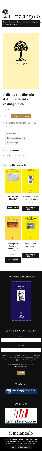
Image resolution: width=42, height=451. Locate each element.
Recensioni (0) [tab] (12, 143)
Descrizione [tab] (12, 133)
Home (5, 22)
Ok (12, 447)
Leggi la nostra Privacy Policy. (25, 360)
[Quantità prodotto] (6, 116)
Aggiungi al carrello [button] (30, 208)
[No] (39, 444)
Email (21, 346)
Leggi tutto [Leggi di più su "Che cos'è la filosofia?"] (13, 207)
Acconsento (21, 366)
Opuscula (12, 22)
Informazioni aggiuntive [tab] (16, 138)
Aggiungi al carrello (20, 116)
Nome (21, 336)
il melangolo (21, 433)
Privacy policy (24, 447)
